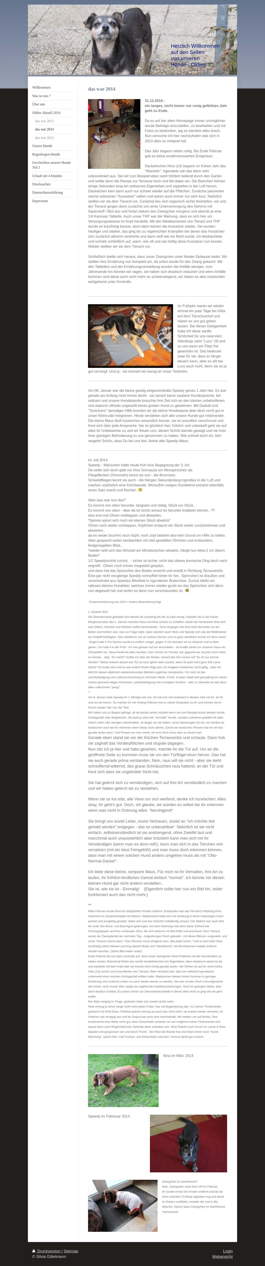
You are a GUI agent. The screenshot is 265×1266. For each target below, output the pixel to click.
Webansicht (222, 1256)
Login (228, 1251)
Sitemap (71, 1251)
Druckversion (46, 1251)
